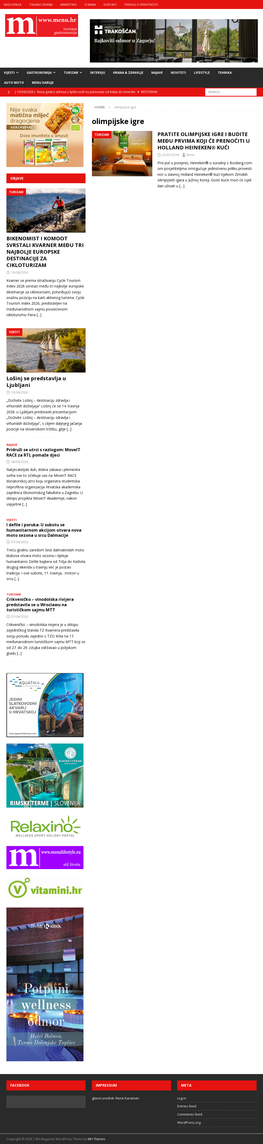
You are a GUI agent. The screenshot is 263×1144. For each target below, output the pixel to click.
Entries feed (186, 1106)
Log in (181, 1098)
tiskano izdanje (41, 4)
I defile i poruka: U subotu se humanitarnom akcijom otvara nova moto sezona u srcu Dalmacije (43, 530)
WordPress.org (189, 1122)
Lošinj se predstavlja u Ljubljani (36, 381)
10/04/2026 (19, 272)
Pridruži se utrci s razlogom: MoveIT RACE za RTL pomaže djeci (43, 452)
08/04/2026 (19, 461)
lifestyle (202, 72)
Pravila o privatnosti (141, 4)
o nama (90, 4)
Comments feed (189, 1114)
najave (157, 72)
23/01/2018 (170, 154)
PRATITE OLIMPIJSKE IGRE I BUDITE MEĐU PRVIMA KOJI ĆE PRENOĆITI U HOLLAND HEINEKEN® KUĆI (203, 141)
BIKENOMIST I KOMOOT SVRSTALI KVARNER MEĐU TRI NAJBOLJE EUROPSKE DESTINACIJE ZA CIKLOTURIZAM (45, 252)
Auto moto (14, 82)
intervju (97, 72)
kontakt (110, 4)
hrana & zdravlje (128, 72)
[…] (181, 185)
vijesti (9, 72)
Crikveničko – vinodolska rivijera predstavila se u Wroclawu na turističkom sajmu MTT (40, 604)
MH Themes (96, 1139)
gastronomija (39, 72)
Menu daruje (43, 82)
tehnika (225, 72)
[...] (39, 314)
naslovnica (12, 4)
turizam (71, 72)
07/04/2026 (19, 542)
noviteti (178, 72)
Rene (190, 154)
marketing (68, 4)
